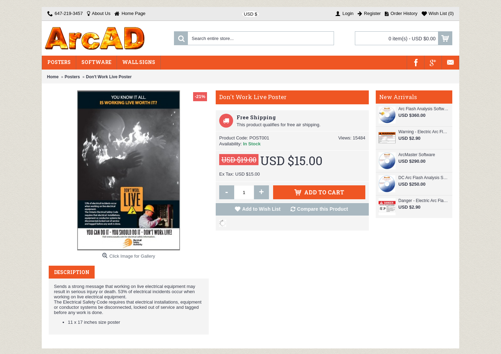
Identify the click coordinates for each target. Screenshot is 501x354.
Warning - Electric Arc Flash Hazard (423, 131)
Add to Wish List (261, 209)
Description (71, 272)
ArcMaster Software (416, 154)
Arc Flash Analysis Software (423, 108)
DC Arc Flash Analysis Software (423, 177)
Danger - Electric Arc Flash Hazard (423, 200)
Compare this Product (322, 209)
